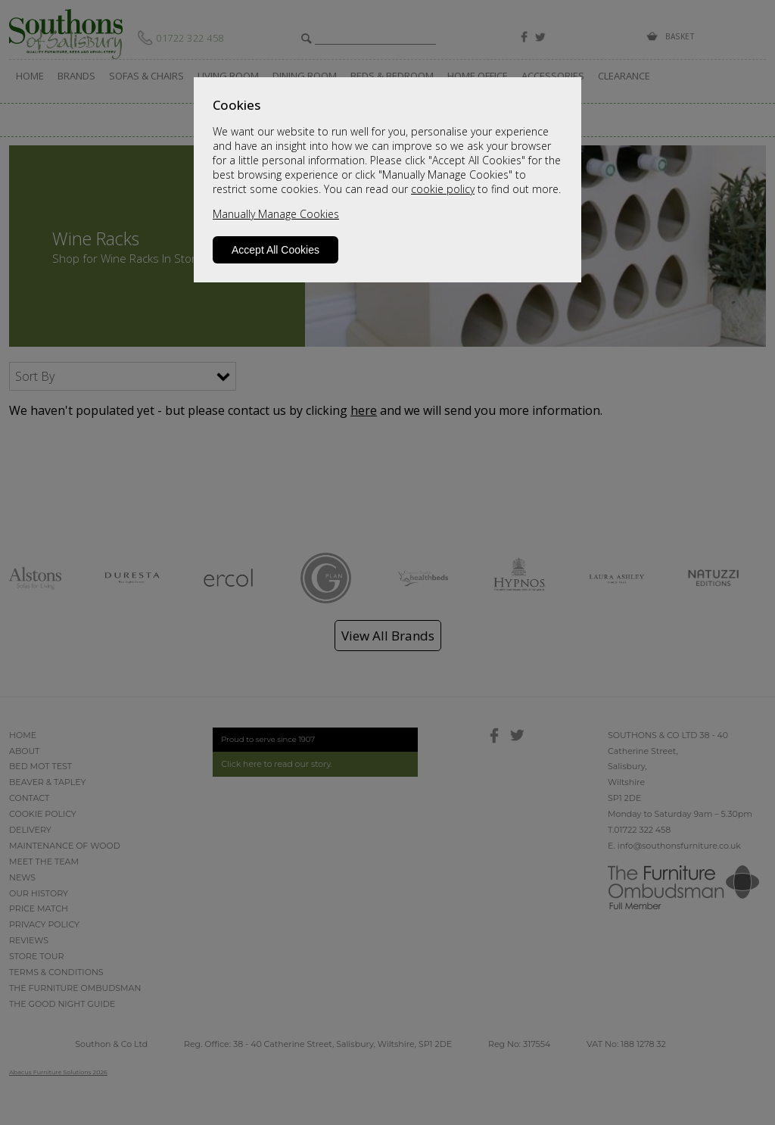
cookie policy (443, 189)
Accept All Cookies (275, 250)
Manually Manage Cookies (276, 214)
